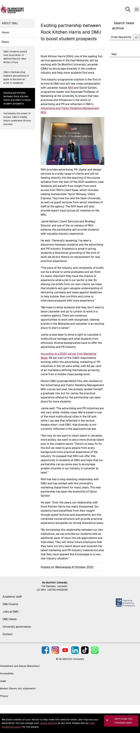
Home (5, 32)
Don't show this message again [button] (123, 720)
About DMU (10, 23)
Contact (8, 634)
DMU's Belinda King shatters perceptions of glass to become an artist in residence (16, 77)
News (5, 41)
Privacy (4, 696)
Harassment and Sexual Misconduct (20, 666)
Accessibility (7, 673)
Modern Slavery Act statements (18, 688)
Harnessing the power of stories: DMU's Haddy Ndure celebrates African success (17, 119)
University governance (17, 626)
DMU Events (10, 604)
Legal (3, 681)
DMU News (10, 619)
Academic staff (12, 596)
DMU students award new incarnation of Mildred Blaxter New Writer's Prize (15, 57)
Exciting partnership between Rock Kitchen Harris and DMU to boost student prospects (17, 98)
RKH (70, 87)
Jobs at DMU (11, 611)
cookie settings (48, 723)
